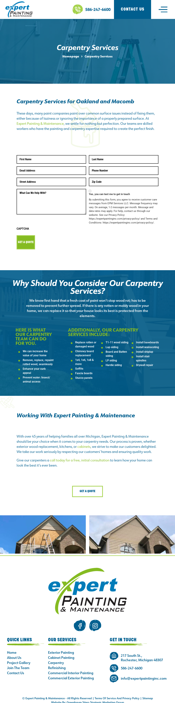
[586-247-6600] (77, 9)
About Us (14, 654)
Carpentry (56, 659)
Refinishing (57, 664)
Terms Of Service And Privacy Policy (117, 695)
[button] (163, 9)
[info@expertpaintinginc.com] (114, 675)
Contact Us (15, 669)
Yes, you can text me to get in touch (109, 192)
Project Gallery (18, 659)
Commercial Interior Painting (70, 669)
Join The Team (18, 664)
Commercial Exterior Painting (71, 674)
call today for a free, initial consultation (79, 457)
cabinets (83, 443)
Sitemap (147, 695)
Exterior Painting (61, 649)
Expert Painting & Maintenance (40, 123)
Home (12, 649)
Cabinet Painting (61, 654)
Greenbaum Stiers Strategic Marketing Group (95, 699)
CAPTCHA (23, 227)
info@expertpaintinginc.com (144, 675)
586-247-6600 (98, 9)
